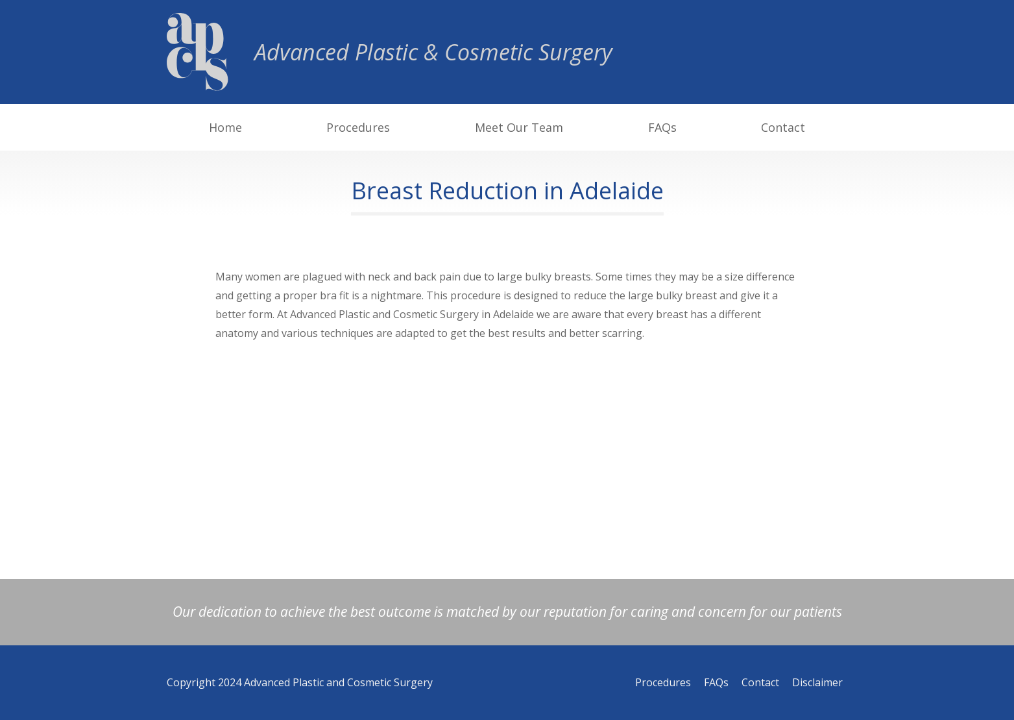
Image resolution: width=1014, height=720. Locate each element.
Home (225, 127)
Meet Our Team (519, 127)
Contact (783, 127)
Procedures (358, 127)
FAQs (662, 127)
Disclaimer (817, 682)
